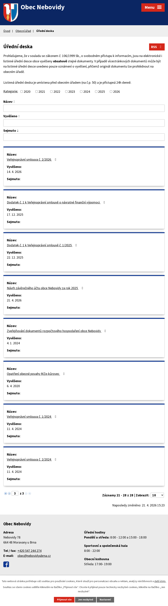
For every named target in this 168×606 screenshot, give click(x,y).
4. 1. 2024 (13, 343)
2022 (57, 91)
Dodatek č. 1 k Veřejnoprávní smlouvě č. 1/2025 (42, 245)
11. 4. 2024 (14, 429)
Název (7, 101)
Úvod (6, 31)
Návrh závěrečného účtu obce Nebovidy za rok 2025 (45, 288)
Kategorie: (10, 91)
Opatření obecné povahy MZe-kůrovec (36, 374)
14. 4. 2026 (14, 172)
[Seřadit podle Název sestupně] (14, 102)
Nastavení (105, 599)
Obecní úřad (23, 31)
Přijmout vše (64, 599)
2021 (42, 91)
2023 (71, 91)
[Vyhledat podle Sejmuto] (84, 137)
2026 (116, 91)
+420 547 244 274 (29, 550)
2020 (27, 91)
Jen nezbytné (85, 599)
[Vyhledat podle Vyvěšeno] (84, 123)
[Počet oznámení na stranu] (157, 495)
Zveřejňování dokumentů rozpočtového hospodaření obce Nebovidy (57, 331)
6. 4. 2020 (13, 386)
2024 (86, 91)
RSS (157, 47)
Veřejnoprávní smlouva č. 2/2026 (32, 159)
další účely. (160, 581)
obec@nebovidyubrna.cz (34, 556)
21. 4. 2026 (14, 300)
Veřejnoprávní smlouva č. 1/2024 (32, 416)
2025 (101, 91)
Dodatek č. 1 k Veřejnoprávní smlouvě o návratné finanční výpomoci (57, 202)
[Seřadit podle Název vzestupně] (14, 101)
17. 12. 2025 (15, 214)
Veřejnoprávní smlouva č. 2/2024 (32, 459)
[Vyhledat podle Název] (84, 108)
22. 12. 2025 (15, 257)
